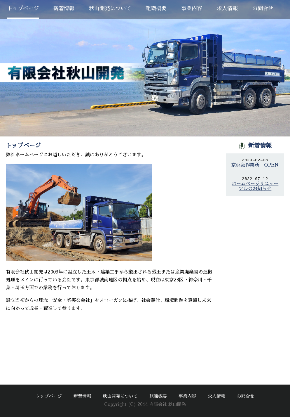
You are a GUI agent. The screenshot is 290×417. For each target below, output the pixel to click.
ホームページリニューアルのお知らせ (255, 186)
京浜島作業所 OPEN (255, 165)
